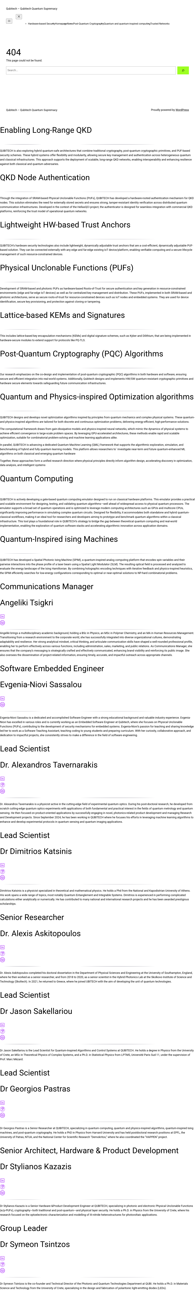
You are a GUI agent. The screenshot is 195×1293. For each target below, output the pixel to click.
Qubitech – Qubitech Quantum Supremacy (31, 8)
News (70, 23)
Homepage (61, 23)
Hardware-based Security (41, 23)
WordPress (182, 109)
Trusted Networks (160, 23)
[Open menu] (9, 21)
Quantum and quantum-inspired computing (127, 23)
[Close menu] (19, 16)
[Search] (183, 70)
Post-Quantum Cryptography (88, 23)
